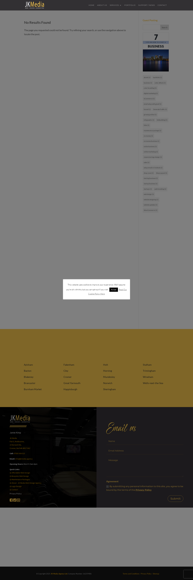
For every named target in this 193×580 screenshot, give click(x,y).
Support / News (146, 5)
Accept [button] (113, 290)
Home (91, 5)
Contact (162, 5)
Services (114, 5)
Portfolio (130, 5)
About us (102, 5)
